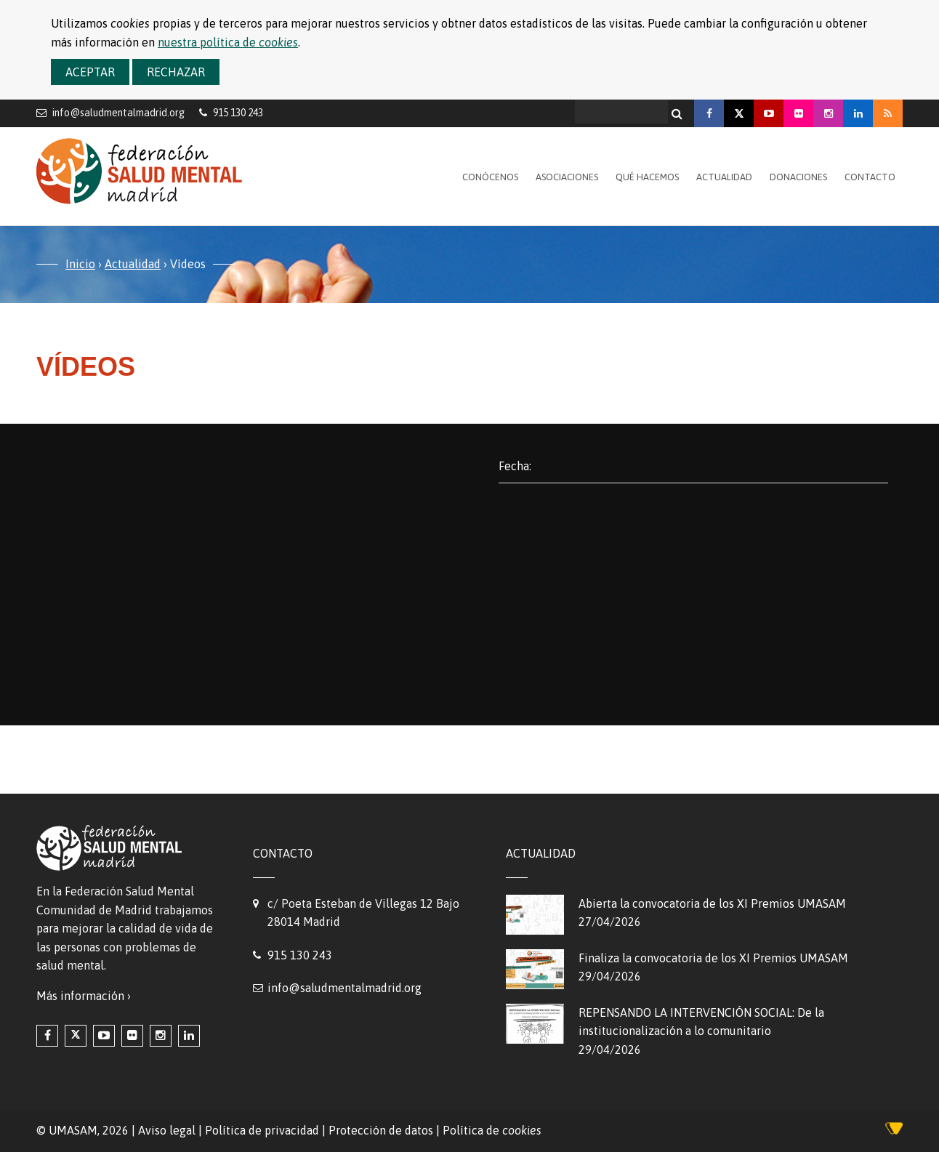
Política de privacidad (262, 1130)
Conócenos (490, 177)
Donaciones (798, 177)
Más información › (83, 995)
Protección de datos (381, 1130)
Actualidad (724, 177)
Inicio (80, 263)
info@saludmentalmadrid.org (118, 112)
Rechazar (176, 71)
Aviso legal (167, 1130)
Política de (492, 1130)
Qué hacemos (647, 177)
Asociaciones (567, 177)
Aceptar (90, 71)
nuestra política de (228, 42)
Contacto (870, 177)
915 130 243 (299, 955)
